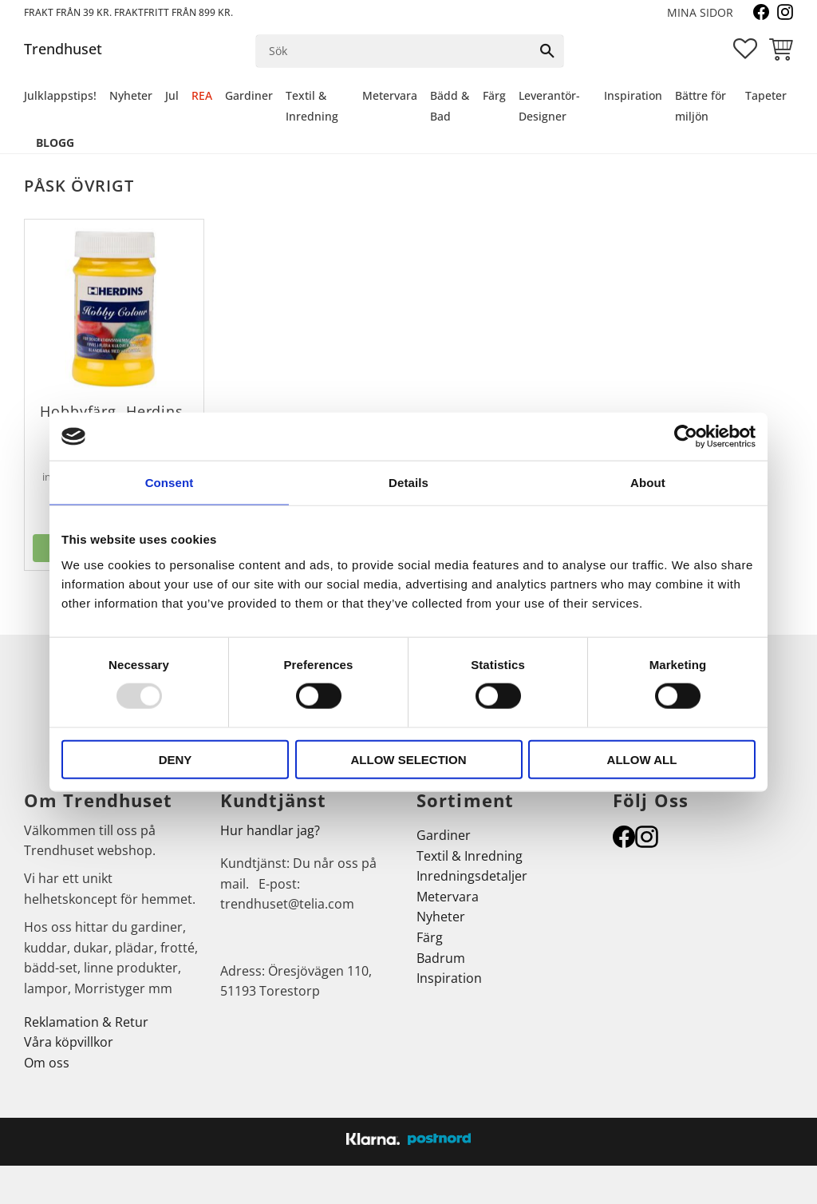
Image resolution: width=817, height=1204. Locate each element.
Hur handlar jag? (270, 830)
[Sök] (547, 51)
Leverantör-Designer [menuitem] (549, 106)
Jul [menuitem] (172, 95)
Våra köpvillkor (68, 1042)
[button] (745, 49)
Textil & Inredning (469, 856)
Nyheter (440, 916)
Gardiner (443, 835)
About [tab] (647, 482)
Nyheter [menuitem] (130, 95)
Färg (429, 937)
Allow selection (409, 759)
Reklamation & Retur (86, 1022)
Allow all (642, 759)
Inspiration (449, 978)
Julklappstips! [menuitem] (60, 95)
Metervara (447, 896)
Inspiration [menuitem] (633, 95)
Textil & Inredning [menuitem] (312, 106)
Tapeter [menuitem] (766, 95)
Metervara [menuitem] (389, 95)
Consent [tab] (169, 482)
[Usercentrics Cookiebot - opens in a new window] (686, 437)
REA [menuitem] (201, 95)
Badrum (440, 958)
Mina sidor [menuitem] (700, 12)
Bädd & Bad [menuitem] (449, 106)
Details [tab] (408, 482)
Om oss (46, 1062)
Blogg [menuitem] (55, 142)
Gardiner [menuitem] (249, 95)
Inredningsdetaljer (471, 876)
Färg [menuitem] (494, 95)
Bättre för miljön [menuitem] (700, 106)
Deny (175, 759)
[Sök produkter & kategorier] (394, 51)
